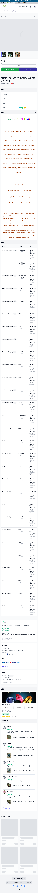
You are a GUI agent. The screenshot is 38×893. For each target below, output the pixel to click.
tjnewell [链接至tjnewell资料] (9, 726)
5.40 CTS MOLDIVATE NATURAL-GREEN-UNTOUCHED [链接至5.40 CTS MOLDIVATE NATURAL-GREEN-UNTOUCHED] (23, 802)
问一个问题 (6, 667)
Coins (25, 2)
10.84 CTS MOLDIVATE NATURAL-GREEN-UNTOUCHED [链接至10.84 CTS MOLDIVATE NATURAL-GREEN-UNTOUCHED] (23, 737)
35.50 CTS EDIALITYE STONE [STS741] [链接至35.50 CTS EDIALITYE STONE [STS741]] (22, 785)
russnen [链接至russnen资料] (9, 743)
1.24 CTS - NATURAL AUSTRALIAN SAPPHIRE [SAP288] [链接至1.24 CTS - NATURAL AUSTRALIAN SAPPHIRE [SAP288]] (23, 755)
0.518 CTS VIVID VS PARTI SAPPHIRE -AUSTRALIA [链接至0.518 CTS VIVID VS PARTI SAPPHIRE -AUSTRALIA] (23, 770)
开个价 (28, 70)
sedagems (4, 76)
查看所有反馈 (7, 808)
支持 (25, 882)
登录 (23, 6)
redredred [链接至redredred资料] (10, 776)
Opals (3, 2)
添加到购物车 (10, 70)
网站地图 (29, 882)
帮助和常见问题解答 (18, 882)
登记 (20, 6)
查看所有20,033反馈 (10, 717)
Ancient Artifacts (13, 16)
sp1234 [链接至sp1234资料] (9, 791)
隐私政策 (14, 888)
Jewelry (18, 2)
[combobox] (19, 11)
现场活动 (30, 707)
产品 (5, 16)
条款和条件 (20, 888)
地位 (25, 888)
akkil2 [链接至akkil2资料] (8, 761)
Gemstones (10, 2)
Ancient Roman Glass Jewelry (27, 16)
